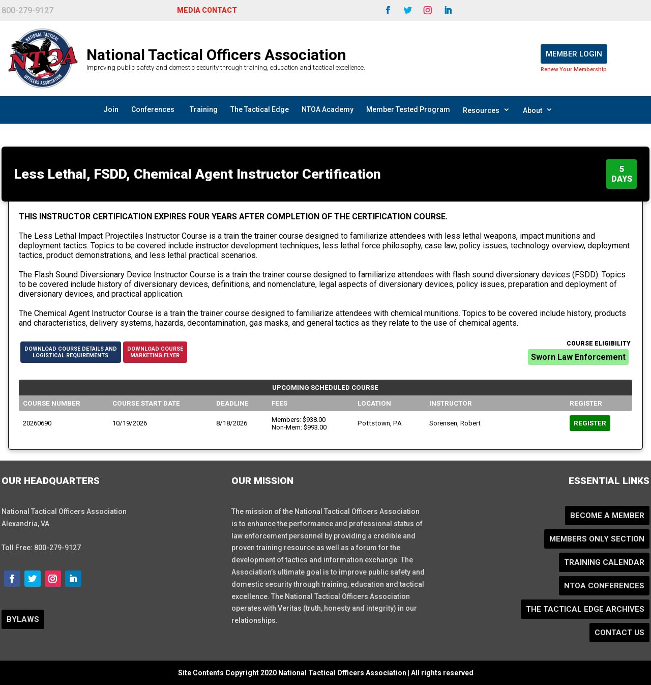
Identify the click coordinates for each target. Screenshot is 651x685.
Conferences (152, 109)
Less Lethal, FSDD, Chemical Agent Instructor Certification (197, 174)
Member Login (574, 54)
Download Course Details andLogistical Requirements (70, 352)
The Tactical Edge (259, 109)
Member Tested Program (408, 109)
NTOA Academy (327, 109)
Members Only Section (596, 539)
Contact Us (619, 632)
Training (204, 109)
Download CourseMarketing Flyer (155, 352)
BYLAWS (23, 619)
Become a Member (607, 515)
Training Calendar (604, 562)
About (538, 110)
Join (111, 109)
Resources (486, 110)
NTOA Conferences (604, 585)
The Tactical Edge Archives (585, 609)
